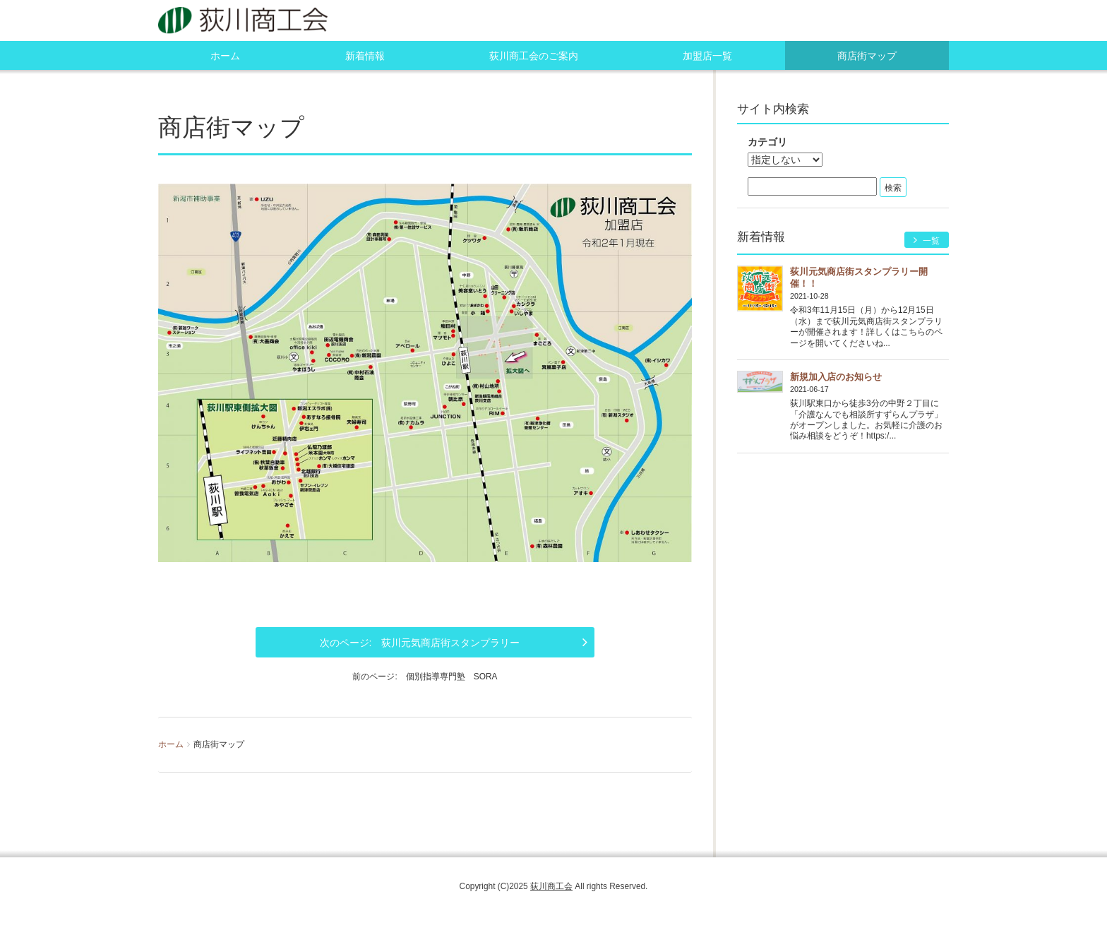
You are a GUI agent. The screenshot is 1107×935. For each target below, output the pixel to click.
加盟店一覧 (707, 55)
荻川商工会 (551, 886)
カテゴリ (767, 142)
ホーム (225, 55)
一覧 (927, 240)
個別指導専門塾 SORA (452, 676)
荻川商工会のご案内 (533, 55)
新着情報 (365, 55)
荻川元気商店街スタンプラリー (450, 642)
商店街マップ (867, 55)
